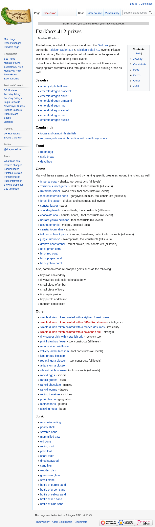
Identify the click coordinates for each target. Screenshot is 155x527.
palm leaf (46, 451)
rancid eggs (47, 375)
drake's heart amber (52, 244)
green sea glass (50, 475)
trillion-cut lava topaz (53, 234)
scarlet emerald (50, 224)
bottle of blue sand (51, 504)
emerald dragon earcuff (54, 110)
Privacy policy (42, 522)
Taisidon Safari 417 (88, 49)
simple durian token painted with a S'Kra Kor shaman (73, 322)
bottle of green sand (52, 489)
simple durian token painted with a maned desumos (72, 327)
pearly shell (47, 427)
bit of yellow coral (51, 263)
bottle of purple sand (53, 484)
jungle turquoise (50, 239)
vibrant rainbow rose (53, 370)
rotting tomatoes (50, 394)
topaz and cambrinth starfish (58, 133)
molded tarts (48, 404)
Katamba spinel (50, 191)
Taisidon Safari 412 (61, 49)
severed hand (48, 432)
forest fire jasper (50, 200)
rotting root (47, 446)
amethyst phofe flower (54, 86)
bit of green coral (50, 248)
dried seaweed (49, 460)
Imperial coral (48, 181)
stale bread (47, 156)
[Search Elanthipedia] (137, 12)
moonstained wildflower (55, 346)
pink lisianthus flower (53, 341)
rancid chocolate (50, 384)
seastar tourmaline (51, 229)
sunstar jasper (49, 205)
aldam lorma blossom (53, 365)
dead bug (46, 161)
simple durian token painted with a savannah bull (70, 332)
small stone (47, 480)
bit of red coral (49, 253)
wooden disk (48, 470)
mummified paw (50, 436)
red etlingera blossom (53, 360)
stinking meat (48, 408)
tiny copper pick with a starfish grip (61, 336)
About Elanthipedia (62, 522)
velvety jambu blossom (54, 351)
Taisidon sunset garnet (54, 186)
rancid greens (48, 379)
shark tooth (47, 455)
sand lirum (46, 465)
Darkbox (103, 45)
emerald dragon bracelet (55, 91)
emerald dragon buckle (54, 119)
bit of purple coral (51, 258)
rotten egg (46, 151)
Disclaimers (81, 522)
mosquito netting (50, 422)
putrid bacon (48, 399)
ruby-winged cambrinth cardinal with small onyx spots (73, 138)
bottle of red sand (51, 499)
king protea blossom (52, 355)
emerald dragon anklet (54, 96)
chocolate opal (49, 215)
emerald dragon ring (52, 105)
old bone (45, 441)
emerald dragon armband (56, 100)
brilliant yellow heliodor (54, 220)
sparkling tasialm (50, 210)
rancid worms (48, 389)
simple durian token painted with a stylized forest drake (74, 317)
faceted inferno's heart (54, 195)
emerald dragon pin (52, 115)
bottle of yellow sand (53, 494)
